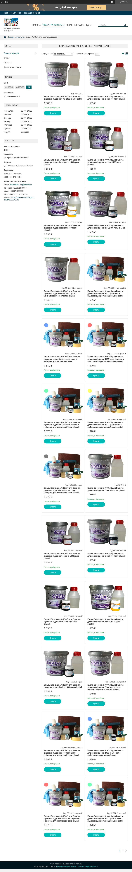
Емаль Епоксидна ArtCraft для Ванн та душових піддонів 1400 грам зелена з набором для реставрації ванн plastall (62, 424)
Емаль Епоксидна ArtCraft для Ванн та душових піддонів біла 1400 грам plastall (63, 98)
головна (36, 25)
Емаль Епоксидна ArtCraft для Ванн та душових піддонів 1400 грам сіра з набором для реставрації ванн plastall (62, 490)
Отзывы (7, 62)
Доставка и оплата (12, 67)
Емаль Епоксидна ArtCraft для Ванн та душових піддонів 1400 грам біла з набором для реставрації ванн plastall (105, 293)
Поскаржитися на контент (66, 866)
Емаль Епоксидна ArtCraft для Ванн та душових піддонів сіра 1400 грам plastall (106, 226)
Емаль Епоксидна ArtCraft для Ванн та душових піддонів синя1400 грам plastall (106, 98)
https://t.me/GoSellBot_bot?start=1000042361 (19, 198)
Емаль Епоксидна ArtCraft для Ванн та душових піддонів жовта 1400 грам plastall (62, 227)
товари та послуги (52, 25)
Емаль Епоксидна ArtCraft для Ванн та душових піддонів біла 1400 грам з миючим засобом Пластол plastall (62, 293)
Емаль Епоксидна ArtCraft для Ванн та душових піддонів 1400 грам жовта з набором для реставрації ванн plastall (105, 424)
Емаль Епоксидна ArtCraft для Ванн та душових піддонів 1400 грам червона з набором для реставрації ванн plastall (105, 359)
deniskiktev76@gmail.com (21, 185)
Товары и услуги (11, 53)
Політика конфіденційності (88, 866)
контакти (79, 25)
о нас (69, 25)
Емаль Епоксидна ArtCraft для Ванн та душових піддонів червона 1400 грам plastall (62, 162)
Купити (53, 113)
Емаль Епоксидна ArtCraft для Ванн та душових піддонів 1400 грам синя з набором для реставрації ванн (62, 359)
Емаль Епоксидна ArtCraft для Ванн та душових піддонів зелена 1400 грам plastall (105, 162)
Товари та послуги (16, 37)
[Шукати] (125, 25)
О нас (6, 58)
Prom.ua (79, 864)
